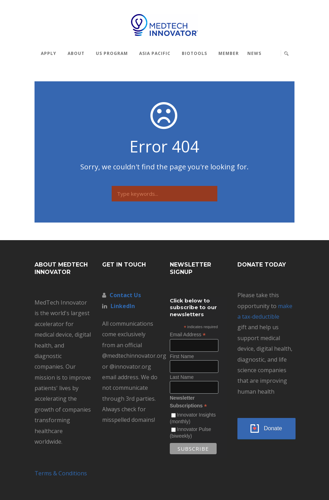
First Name (182, 356)
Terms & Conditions (61, 473)
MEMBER (228, 53)
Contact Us (125, 295)
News (254, 53)
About (76, 53)
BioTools (194, 53)
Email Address (188, 334)
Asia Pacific (154, 53)
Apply (48, 53)
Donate (273, 428)
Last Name (182, 377)
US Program (112, 53)
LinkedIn (123, 306)
